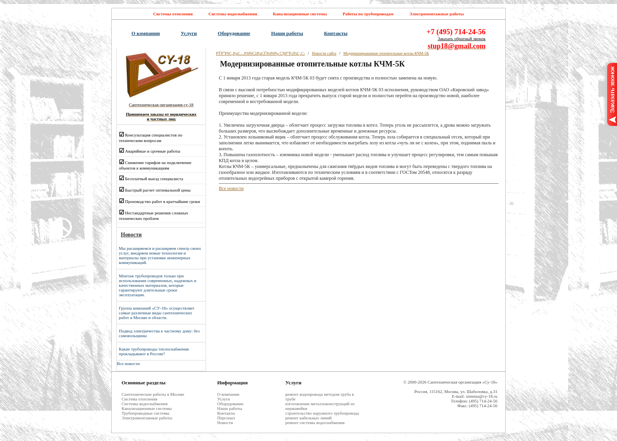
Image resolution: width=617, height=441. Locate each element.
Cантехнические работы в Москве (153, 394)
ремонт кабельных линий (308, 417)
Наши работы (287, 33)
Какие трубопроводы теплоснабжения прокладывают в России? (154, 351)
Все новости (128, 363)
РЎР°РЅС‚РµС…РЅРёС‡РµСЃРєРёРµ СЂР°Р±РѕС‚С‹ (260, 53)
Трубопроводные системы (146, 413)
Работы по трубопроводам (368, 13)
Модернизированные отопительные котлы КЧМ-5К (386, 53)
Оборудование (234, 33)
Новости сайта (324, 53)
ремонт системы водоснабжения (315, 422)
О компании (145, 33)
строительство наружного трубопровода (322, 413)
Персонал (226, 417)
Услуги (189, 33)
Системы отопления (172, 13)
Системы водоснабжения (233, 13)
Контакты (335, 33)
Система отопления (139, 399)
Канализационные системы (300, 13)
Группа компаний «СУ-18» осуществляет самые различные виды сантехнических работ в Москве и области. (156, 313)
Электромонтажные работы (436, 13)
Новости (225, 422)
